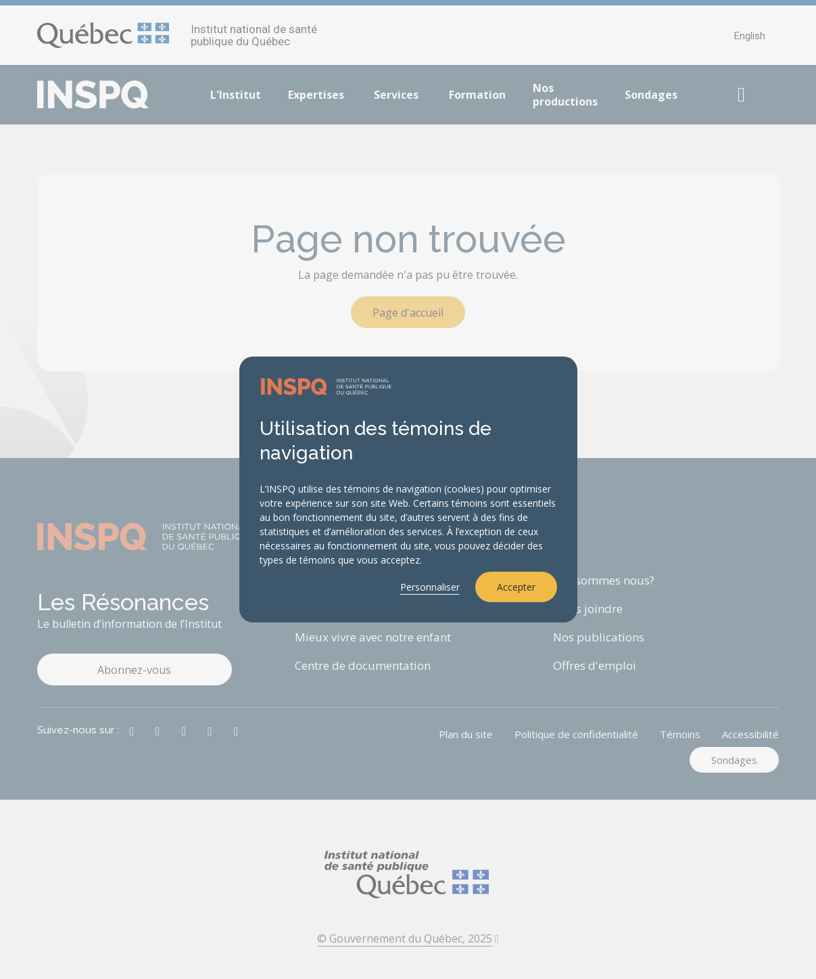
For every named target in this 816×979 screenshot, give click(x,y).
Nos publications (598, 637)
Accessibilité (750, 734)
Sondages (651, 94)
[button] (741, 94)
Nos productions (565, 95)
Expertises (316, 94)
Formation (477, 94)
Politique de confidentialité (576, 734)
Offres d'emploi (594, 665)
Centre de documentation (363, 665)
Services (396, 94)
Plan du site (466, 734)
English (749, 36)
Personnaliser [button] (430, 586)
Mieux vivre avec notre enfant (373, 637)
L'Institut (235, 94)
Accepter (516, 586)
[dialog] (408, 490)
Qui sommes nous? (603, 580)
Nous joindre (588, 608)
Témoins (680, 734)
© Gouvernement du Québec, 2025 (407, 938)
